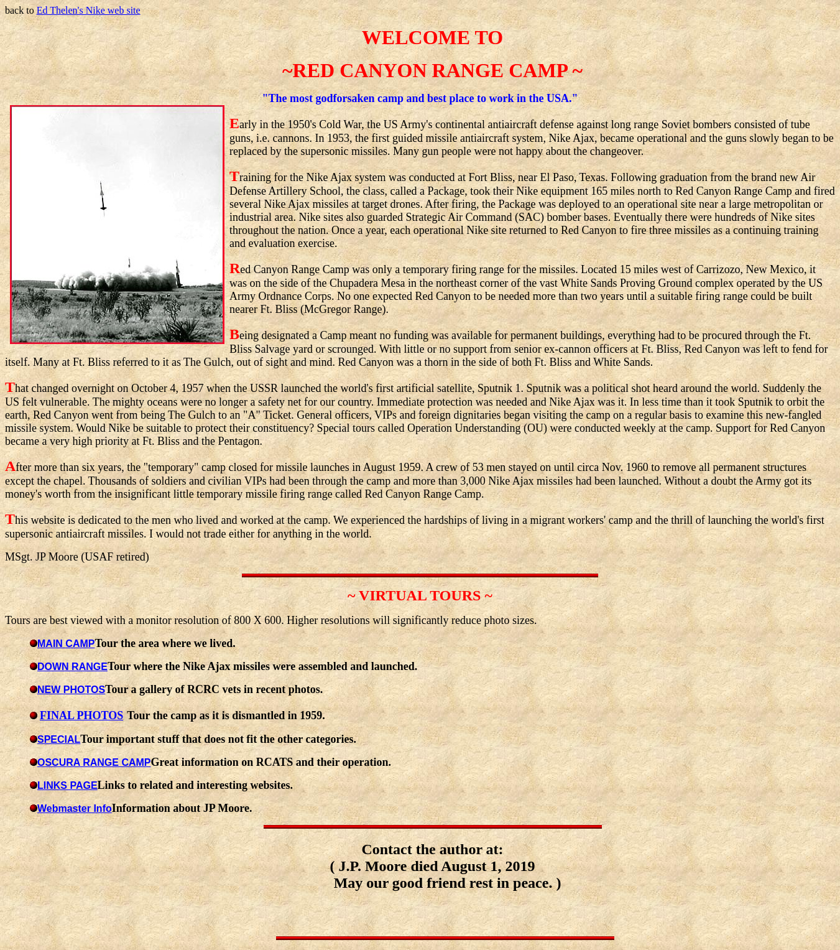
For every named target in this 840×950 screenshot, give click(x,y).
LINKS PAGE (67, 785)
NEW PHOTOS (71, 689)
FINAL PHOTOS (81, 715)
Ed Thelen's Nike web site (89, 10)
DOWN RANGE (72, 666)
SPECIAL (58, 739)
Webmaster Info (74, 808)
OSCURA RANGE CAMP (94, 762)
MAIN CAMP (66, 643)
